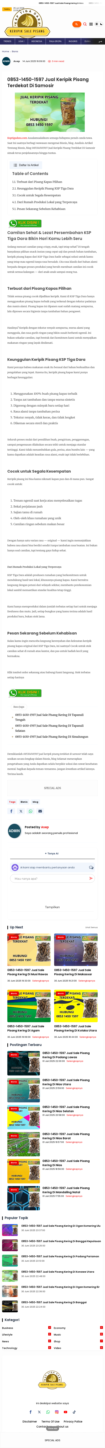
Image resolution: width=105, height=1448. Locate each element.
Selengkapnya (40, 980)
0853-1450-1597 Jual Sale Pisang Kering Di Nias (67, 3)
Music (78, 1334)
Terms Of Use (50, 1421)
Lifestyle (26, 1334)
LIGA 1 (21, 41)
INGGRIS (73, 41)
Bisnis (15, 51)
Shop (78, 1341)
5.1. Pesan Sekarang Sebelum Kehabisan (39, 209)
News (26, 1341)
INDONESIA (36, 41)
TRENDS (7, 41)
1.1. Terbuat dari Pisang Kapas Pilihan (37, 182)
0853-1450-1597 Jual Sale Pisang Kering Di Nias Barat (66, 1136)
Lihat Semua (91, 927)
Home (5, 51)
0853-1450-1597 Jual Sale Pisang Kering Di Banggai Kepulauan (61, 1241)
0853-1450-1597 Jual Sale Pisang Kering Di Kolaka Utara (75, 1028)
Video (78, 1348)
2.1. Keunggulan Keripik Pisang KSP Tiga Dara (43, 188)
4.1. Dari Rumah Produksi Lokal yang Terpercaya (45, 202)
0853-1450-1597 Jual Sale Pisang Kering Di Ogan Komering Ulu (60, 1226)
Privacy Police (73, 1421)
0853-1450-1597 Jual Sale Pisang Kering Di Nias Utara (66, 1082)
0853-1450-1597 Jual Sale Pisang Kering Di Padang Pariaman (60, 1256)
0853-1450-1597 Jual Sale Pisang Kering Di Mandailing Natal (66, 1190)
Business (26, 1328)
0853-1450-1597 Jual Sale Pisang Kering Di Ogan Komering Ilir (60, 1287)
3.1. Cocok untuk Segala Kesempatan (37, 195)
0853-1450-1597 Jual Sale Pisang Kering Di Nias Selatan (66, 1109)
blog (35, 802)
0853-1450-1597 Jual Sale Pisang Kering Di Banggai (54, 1302)
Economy (78, 1328)
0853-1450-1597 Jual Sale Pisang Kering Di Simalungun (51, 736)
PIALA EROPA (55, 41)
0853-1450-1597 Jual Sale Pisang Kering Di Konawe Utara (57, 1272)
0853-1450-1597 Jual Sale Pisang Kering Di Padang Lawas (66, 1055)
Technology (26, 1348)
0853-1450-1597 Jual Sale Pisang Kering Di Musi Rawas (27, 972)
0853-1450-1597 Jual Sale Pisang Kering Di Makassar (73, 972)
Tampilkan (52, 907)
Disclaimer (30, 1421)
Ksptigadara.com (17, 138)
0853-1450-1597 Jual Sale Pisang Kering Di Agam (25, 1028)
